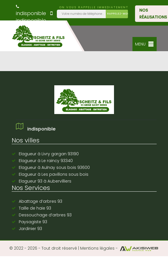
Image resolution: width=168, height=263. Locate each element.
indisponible (31, 11)
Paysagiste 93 (33, 222)
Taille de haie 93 (35, 208)
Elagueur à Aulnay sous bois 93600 (54, 167)
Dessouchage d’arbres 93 (45, 215)
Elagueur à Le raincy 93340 (46, 160)
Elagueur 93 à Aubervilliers (45, 181)
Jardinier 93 (30, 228)
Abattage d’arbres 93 (40, 201)
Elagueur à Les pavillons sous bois (53, 174)
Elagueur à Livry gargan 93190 (49, 154)
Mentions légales (97, 248)
